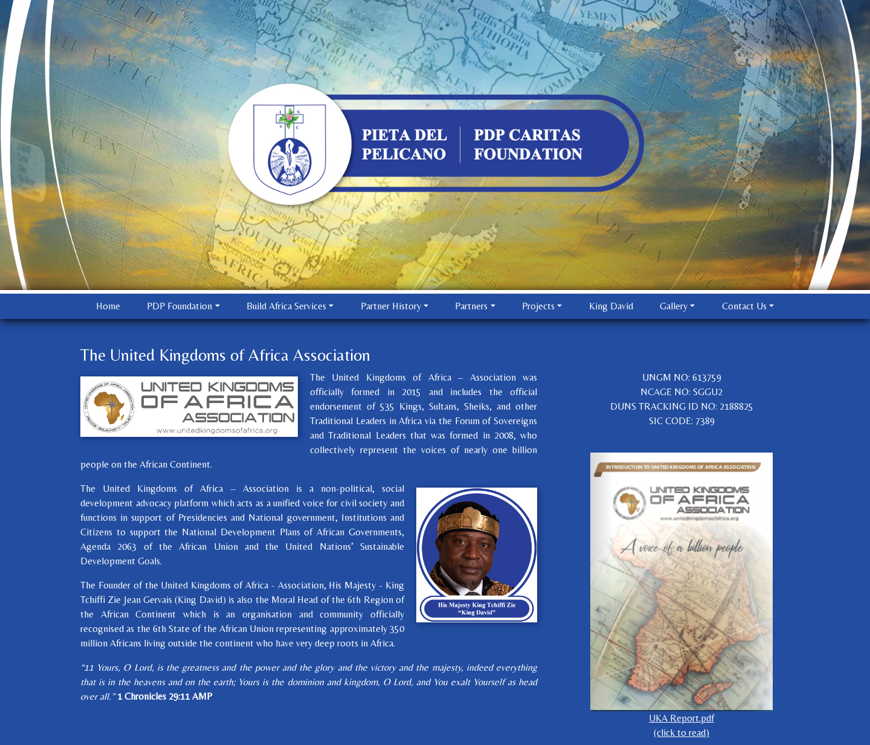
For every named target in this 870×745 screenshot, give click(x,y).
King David (611, 306)
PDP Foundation (179, 306)
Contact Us (744, 306)
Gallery (674, 306)
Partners (471, 306)
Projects (538, 306)
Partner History (391, 306)
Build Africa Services (286, 306)
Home (108, 306)
